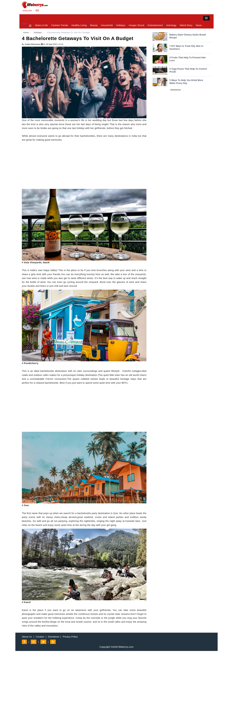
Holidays (120, 25)
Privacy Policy (70, 636)
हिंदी (37, 10)
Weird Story (186, 25)
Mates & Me (41, 25)
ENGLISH (27, 10)
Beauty (94, 25)
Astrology (171, 25)
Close (24, 23)
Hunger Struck (136, 25)
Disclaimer (53, 636)
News (199, 25)
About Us (27, 636)
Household (107, 25)
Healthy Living (79, 25)
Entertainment (155, 25)
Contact (40, 636)
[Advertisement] (84, 166)
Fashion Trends (59, 25)
